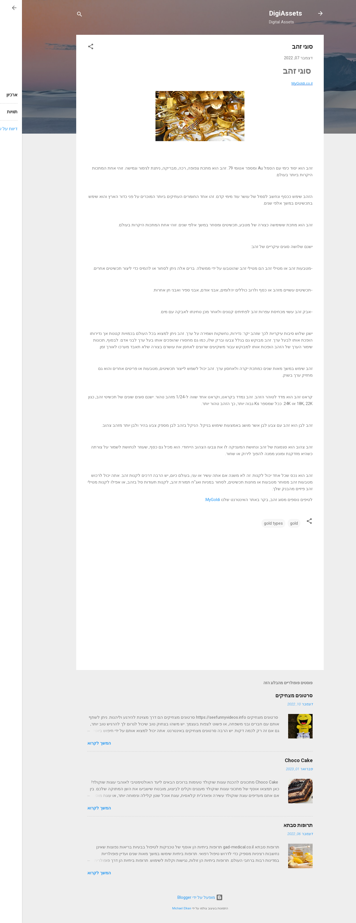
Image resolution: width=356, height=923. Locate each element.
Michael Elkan (159, 908)
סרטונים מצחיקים (272, 695)
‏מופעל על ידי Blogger (178, 897)
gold (272, 523)
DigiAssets (263, 13)
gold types (251, 523)
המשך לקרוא (77, 743)
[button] (68, 47)
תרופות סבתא (276, 825)
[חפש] (57, 15)
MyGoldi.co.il (280, 83)
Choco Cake (277, 760)
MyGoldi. (190, 499)
